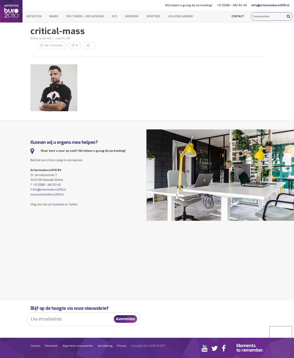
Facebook (58, 204)
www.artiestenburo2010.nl (47, 194)
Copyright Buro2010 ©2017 (148, 346)
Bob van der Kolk (43, 38)
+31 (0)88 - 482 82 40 (232, 5)
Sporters (153, 16)
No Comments (51, 45)
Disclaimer (51, 346)
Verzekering (105, 346)
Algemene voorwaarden (77, 346)
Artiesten (33, 16)
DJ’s (114, 16)
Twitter (73, 204)
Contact (238, 16)
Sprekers (132, 16)
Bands (53, 16)
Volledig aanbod (180, 16)
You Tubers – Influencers (85, 16)
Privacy (121, 346)
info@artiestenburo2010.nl (270, 5)
